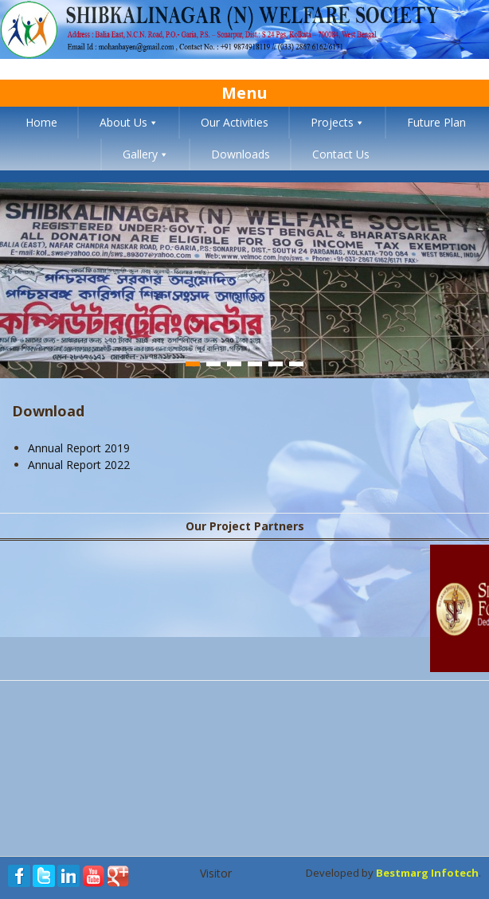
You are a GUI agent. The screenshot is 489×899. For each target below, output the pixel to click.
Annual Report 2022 (79, 464)
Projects (332, 122)
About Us (123, 122)
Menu (244, 93)
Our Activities (234, 122)
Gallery (140, 154)
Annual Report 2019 (79, 447)
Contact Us (341, 154)
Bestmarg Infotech (427, 873)
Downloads (240, 154)
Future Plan (436, 122)
